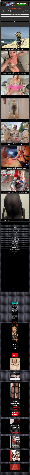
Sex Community (15, 261)
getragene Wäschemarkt (15, 249)
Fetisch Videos (15, 274)
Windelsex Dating (15, 241)
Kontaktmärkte (15, 263)
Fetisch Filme (15, 273)
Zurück (15, 21)
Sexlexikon (15, 282)
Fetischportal (15, 271)
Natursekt (15, 267)
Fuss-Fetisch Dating (15, 280)
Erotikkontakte (15, 265)
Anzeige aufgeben (15, 232)
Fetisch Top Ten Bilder (15, 245)
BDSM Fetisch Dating (15, 239)
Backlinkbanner (15, 288)
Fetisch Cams (15, 278)
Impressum (15, 224)
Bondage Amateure (15, 255)
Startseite (15, 227)
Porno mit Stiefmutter (15, 286)
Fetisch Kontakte (15, 251)
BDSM (15, 276)
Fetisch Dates (15, 247)
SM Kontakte (15, 269)
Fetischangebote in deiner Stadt (15, 284)
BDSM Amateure (15, 257)
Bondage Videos (15, 253)
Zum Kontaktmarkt (15, 230)
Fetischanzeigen (15, 237)
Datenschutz (15, 290)
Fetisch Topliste (15, 243)
